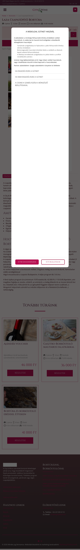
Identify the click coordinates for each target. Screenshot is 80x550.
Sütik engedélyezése (27, 262)
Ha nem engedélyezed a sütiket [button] (29, 77)
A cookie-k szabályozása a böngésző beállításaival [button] (31, 84)
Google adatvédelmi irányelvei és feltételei (45, 66)
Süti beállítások (53, 262)
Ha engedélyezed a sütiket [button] (27, 71)
